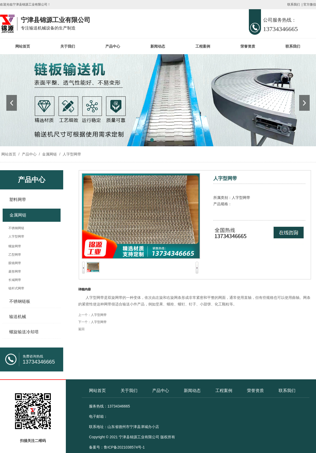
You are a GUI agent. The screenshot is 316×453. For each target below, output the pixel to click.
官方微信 (309, 4)
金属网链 (49, 154)
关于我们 (67, 46)
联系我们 (293, 4)
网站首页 (22, 46)
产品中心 (112, 46)
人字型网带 (71, 154)
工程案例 (202, 46)
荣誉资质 (247, 46)
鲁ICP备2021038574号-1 (124, 447)
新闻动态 (157, 46)
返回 (81, 329)
